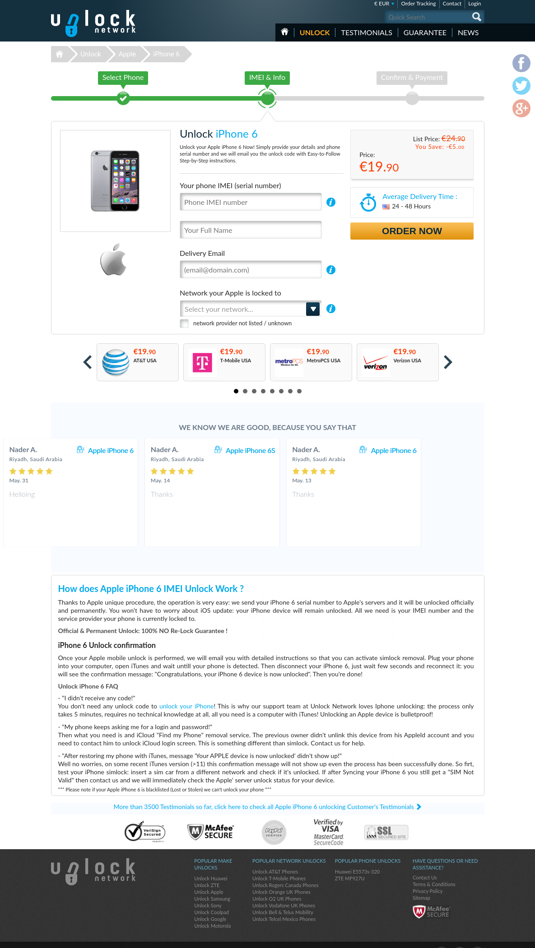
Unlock (315, 32)
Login (474, 3)
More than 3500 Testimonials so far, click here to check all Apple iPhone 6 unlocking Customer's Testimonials (264, 790)
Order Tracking (418, 3)
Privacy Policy (427, 875)
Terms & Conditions (434, 868)
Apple (127, 54)
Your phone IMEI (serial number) (230, 185)
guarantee (425, 32)
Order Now (412, 231)
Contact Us (425, 861)
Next (448, 362)
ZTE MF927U (350, 862)
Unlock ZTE (206, 869)
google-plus (477, 937)
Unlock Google (210, 903)
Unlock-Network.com (93, 855)
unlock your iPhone (186, 690)
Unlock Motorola (212, 909)
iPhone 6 (167, 54)
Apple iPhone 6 (166, 450)
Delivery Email (202, 253)
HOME (284, 31)
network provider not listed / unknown (242, 323)
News (468, 32)
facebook (441, 937)
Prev (87, 362)
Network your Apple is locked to (230, 292)
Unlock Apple (208, 876)
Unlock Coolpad (211, 896)
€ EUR (381, 3)
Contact (452, 3)
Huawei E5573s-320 (357, 855)
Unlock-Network (93, 23)
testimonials (366, 32)
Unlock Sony (207, 889)
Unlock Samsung (212, 882)
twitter (459, 937)
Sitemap (421, 881)
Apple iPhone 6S (305, 450)
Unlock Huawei (210, 862)
